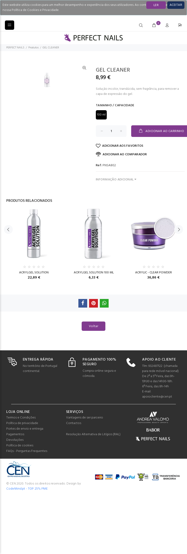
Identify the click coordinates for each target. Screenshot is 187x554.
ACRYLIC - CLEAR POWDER (153, 272)
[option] (50, 164)
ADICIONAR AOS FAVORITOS (120, 146)
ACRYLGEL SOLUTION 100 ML (94, 272)
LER (156, 5)
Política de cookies (19, 445)
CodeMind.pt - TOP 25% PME (27, 488)
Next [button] (178, 236)
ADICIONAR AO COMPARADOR (121, 154)
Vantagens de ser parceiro (84, 417)
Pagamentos (15, 434)
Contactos (73, 423)
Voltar (93, 326)
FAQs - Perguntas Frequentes (26, 451)
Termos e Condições (21, 417)
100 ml (101, 114)
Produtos (33, 47)
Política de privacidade (22, 423)
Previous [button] (8, 236)
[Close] (175, 5)
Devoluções (14, 440)
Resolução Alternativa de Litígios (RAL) (93, 434)
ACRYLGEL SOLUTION (34, 272)
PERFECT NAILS (15, 47)
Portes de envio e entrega (24, 428)
